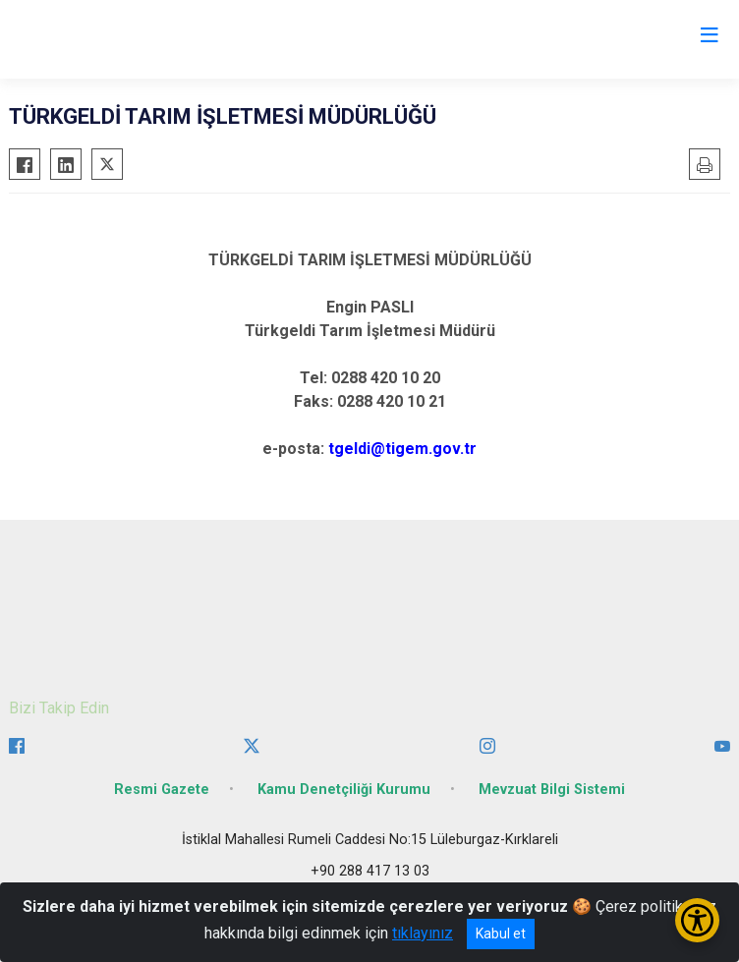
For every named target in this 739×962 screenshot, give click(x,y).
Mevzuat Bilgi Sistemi (552, 789)
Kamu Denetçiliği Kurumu (343, 789)
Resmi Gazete (161, 789)
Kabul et (501, 933)
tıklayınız (422, 933)
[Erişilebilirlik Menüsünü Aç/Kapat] (697, 920)
